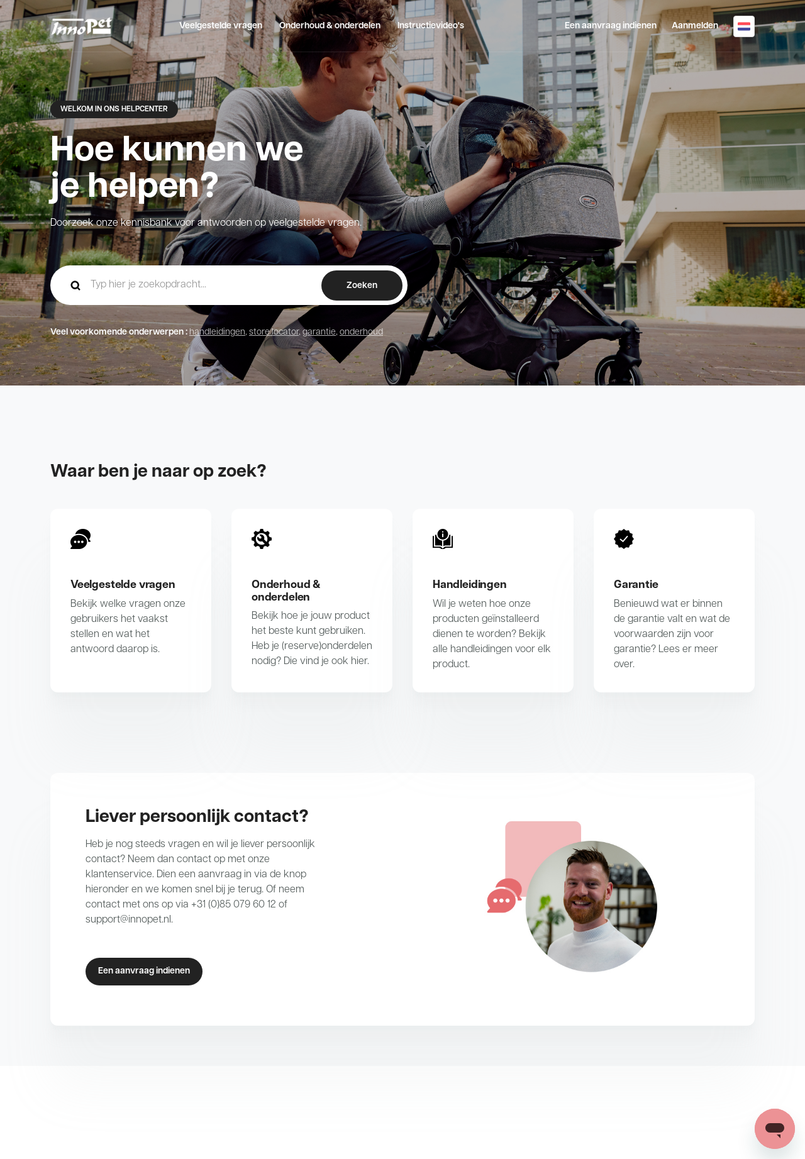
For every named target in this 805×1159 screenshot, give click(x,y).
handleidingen (217, 332)
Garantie (636, 585)
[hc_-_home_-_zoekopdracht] (229, 284)
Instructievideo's (430, 26)
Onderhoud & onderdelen (329, 26)
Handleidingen (470, 585)
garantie (319, 332)
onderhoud (361, 332)
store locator (274, 332)
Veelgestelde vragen (220, 26)
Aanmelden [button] (695, 26)
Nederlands (744, 26)
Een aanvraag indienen (611, 26)
